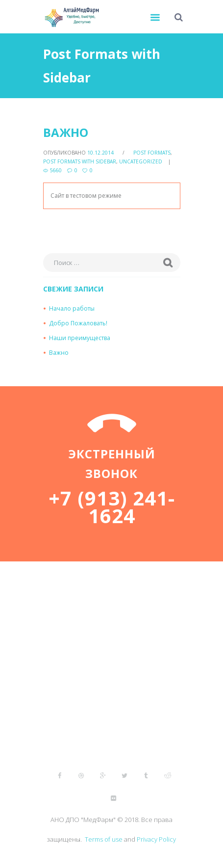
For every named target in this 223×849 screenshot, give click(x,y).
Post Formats (152, 152)
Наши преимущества (79, 338)
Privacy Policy (156, 839)
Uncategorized (140, 161)
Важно (65, 132)
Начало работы (72, 308)
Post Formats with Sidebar (79, 161)
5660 (56, 170)
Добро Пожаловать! (78, 323)
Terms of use (104, 839)
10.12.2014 (100, 152)
